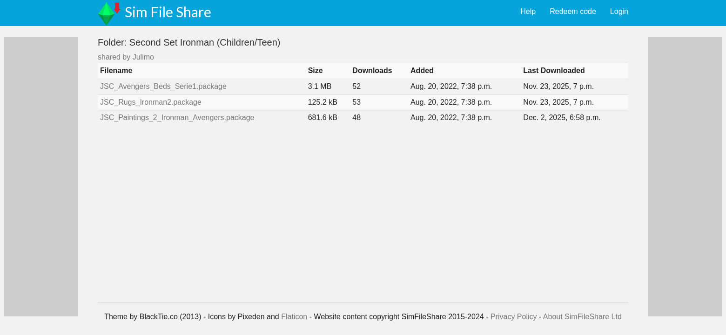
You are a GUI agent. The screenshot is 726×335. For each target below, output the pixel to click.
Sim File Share (168, 11)
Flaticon (294, 317)
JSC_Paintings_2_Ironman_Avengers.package (177, 117)
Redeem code (573, 11)
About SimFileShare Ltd (582, 317)
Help (528, 11)
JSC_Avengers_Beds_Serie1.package (163, 86)
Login (619, 11)
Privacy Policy (514, 317)
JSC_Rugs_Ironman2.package (151, 102)
